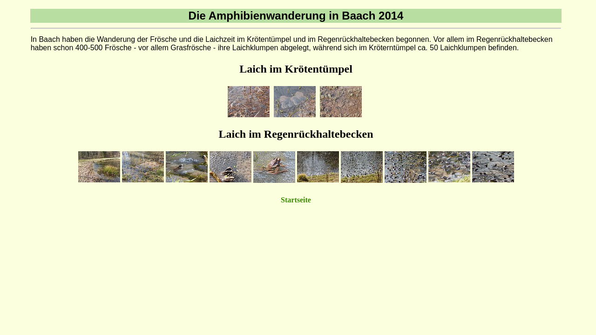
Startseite (296, 200)
